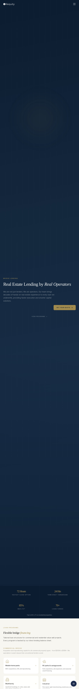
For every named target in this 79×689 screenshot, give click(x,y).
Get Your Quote (64, 307)
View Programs (39, 316)
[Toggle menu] (74, 4)
